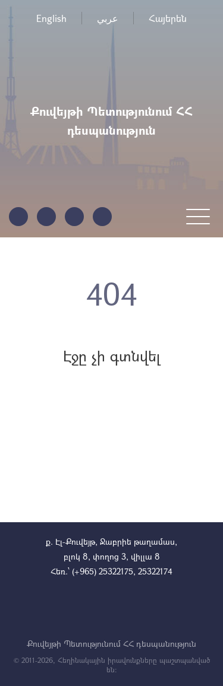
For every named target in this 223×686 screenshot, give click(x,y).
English (51, 18)
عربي (107, 18)
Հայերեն (168, 18)
